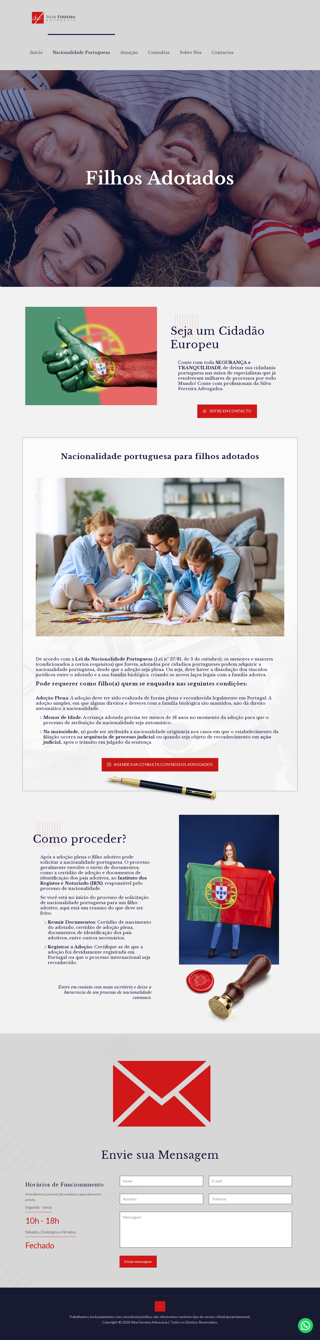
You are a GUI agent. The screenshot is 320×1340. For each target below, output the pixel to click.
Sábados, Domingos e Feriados (50, 1232)
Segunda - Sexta (38, 1207)
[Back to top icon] (160, 1306)
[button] (305, 1325)
